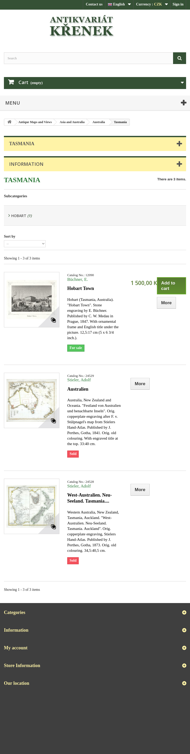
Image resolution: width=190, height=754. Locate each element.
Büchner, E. (77, 279)
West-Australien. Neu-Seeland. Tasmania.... (89, 498)
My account (15, 647)
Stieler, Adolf (79, 379)
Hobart (21, 215)
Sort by (9, 236)
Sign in (178, 4)
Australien (77, 389)
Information (26, 164)
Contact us (94, 4)
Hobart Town (80, 288)
